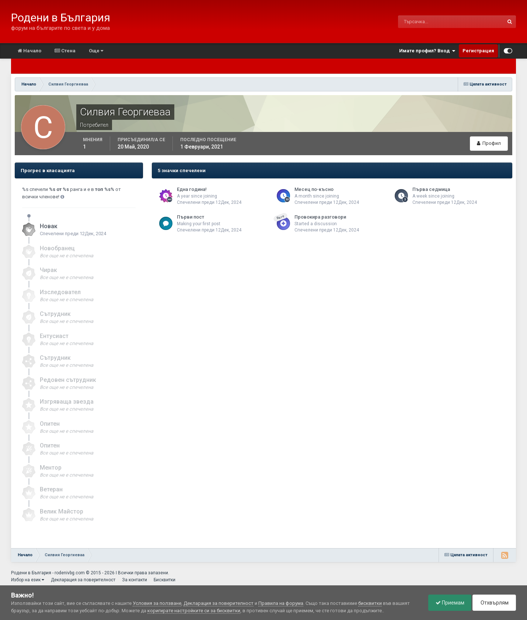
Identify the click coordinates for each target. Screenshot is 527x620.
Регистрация (478, 50)
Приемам (448, 603)
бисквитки (370, 603)
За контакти (134, 579)
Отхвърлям (493, 603)
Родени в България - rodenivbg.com (48, 572)
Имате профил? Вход (427, 51)
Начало (29, 50)
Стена (65, 50)
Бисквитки (164, 579)
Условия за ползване (157, 603)
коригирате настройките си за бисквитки (193, 610)
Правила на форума (280, 603)
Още (96, 50)
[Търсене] (417, 21)
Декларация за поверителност (83, 579)
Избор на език (27, 579)
